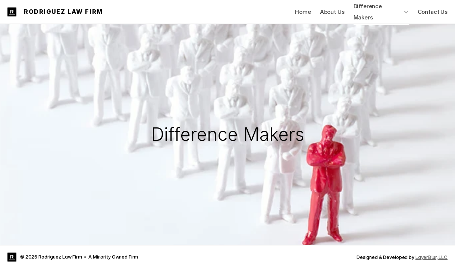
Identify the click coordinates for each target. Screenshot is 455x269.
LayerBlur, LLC (431, 257)
